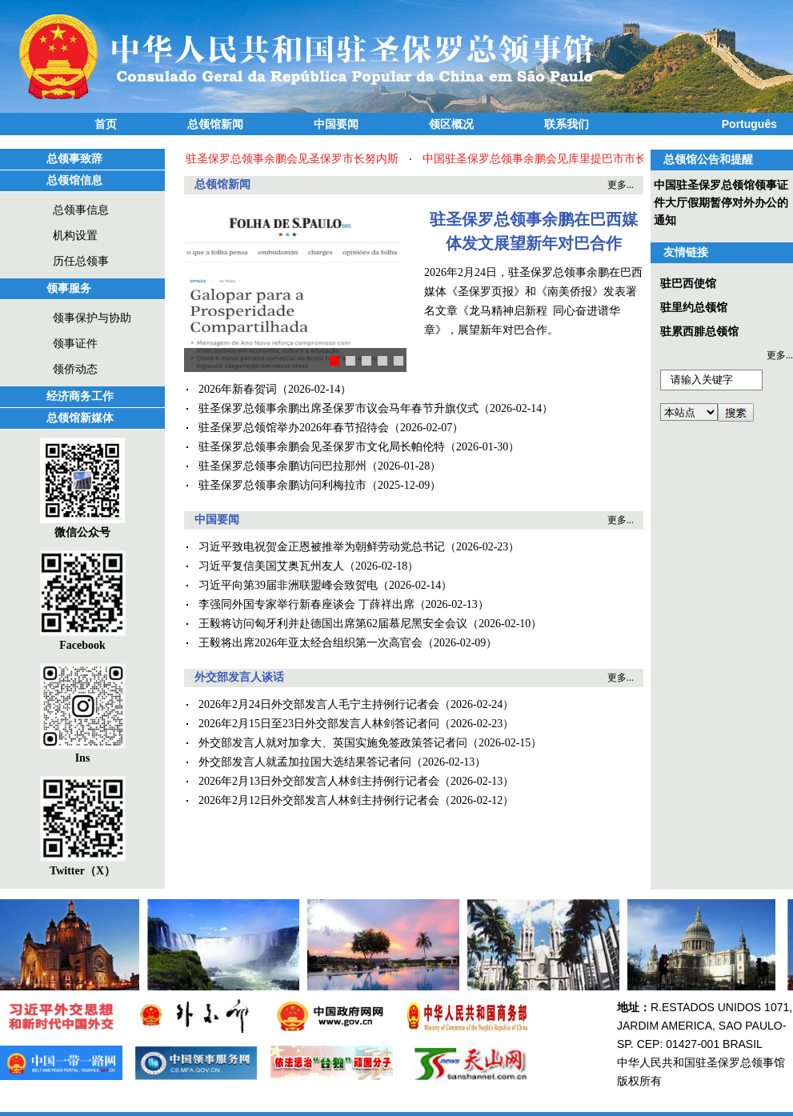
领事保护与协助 (92, 318)
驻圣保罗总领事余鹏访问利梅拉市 (282, 485)
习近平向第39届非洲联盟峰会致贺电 (288, 585)
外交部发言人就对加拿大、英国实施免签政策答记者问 (332, 743)
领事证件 (75, 344)
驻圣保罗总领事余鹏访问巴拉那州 (282, 466)
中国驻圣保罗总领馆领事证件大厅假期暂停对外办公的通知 (721, 202)
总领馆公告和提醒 (708, 160)
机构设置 (75, 236)
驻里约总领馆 (693, 308)
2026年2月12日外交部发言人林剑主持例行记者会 (318, 800)
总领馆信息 (74, 180)
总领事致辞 (74, 159)
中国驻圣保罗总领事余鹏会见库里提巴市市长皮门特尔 (558, 159)
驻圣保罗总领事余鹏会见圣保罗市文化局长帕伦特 (321, 447)
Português (749, 124)
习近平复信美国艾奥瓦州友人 (271, 566)
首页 (105, 124)
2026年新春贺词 (237, 389)
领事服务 (68, 288)
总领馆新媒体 (80, 418)
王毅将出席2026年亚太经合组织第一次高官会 (310, 643)
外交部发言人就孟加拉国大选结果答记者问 (304, 762)
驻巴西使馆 (688, 284)
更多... (620, 184)
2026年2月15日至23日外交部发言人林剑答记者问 (318, 724)
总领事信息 (81, 210)
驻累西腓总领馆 (699, 332)
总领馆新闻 (215, 124)
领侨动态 (75, 369)
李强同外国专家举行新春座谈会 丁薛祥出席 (306, 604)
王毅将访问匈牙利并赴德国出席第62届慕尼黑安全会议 (332, 624)
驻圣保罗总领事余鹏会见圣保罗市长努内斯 (293, 159)
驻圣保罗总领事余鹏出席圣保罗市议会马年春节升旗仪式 (338, 408)
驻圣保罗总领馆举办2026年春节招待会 (293, 428)
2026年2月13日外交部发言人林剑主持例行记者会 (318, 781)
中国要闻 (336, 124)
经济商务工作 (80, 396)
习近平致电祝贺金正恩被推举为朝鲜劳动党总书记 (321, 547)
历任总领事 (81, 261)
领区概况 (451, 124)
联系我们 (566, 124)
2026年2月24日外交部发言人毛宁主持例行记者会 (318, 704)
